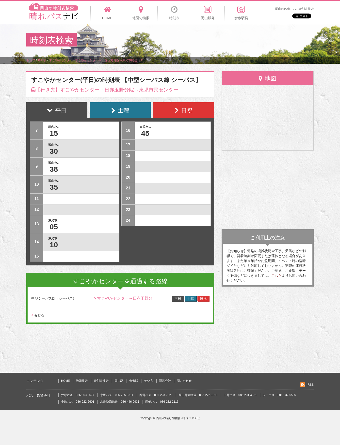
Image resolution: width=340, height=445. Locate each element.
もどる (37, 315)
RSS (311, 384)
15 (54, 133)
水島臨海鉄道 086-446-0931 (119, 401)
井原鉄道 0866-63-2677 (77, 395)
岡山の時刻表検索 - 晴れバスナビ (178, 418)
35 (54, 187)
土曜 (190, 299)
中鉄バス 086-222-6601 (77, 401)
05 (54, 227)
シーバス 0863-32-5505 (279, 395)
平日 (177, 299)
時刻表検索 (101, 381)
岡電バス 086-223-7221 (156, 395)
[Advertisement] (224, 40)
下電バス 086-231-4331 (240, 395)
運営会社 (165, 381)
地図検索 (82, 381)
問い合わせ (184, 381)
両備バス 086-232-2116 (161, 401)
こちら (276, 275)
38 (54, 169)
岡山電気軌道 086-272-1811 (198, 395)
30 (54, 151)
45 (145, 133)
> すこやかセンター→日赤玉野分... (125, 298)
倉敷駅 (133, 381)
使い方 (148, 381)
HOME (65, 381)
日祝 (203, 299)
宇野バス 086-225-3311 (116, 395)
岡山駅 (118, 381)
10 (54, 245)
